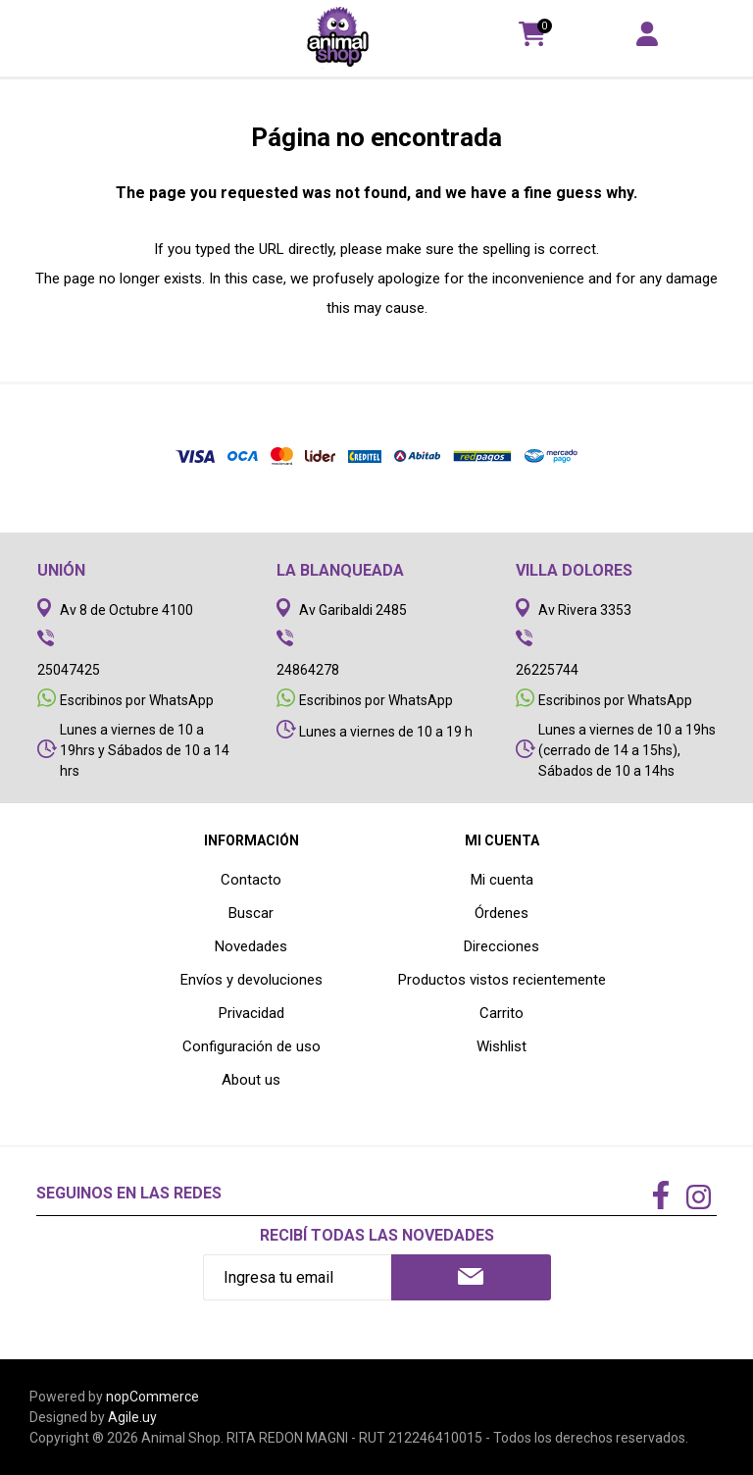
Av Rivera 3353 (584, 610)
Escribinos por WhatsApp (137, 700)
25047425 (68, 670)
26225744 (547, 670)
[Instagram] (698, 1199)
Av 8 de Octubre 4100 (126, 610)
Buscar (251, 913)
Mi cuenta (502, 880)
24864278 (307, 670)
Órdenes (501, 913)
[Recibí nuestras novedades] (297, 1277)
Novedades (251, 946)
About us (251, 1080)
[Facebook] (661, 1196)
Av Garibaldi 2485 (353, 610)
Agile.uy (132, 1417)
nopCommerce (152, 1396)
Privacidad (251, 1013)
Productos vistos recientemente (502, 980)
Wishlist (502, 1046)
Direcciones (501, 946)
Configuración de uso (251, 1046)
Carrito (501, 1013)
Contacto (251, 880)
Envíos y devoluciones (251, 980)
